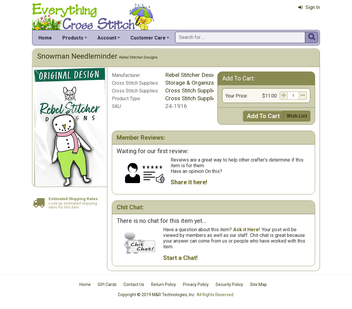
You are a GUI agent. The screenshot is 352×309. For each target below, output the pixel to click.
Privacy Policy (196, 284)
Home (45, 38)
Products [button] (72, 38)
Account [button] (106, 38)
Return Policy (163, 284)
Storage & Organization (194, 82)
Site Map (258, 284)
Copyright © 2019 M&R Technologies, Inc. (156, 294)
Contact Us (134, 284)
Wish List (297, 116)
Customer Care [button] (148, 38)
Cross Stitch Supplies (192, 90)
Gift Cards (107, 284)
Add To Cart (263, 116)
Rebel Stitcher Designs (138, 57)
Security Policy (229, 284)
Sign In (309, 7)
